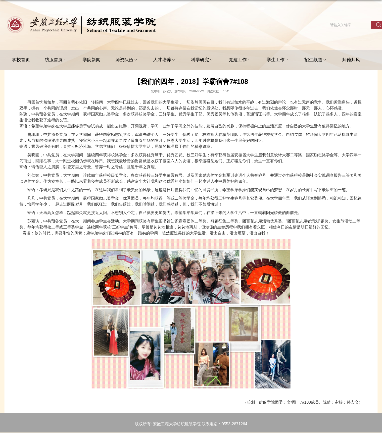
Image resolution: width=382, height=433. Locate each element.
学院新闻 (91, 59)
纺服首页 (56, 59)
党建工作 (240, 59)
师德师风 (351, 59)
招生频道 (315, 59)
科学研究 (202, 59)
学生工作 (278, 59)
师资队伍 (126, 59)
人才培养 (164, 59)
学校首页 (21, 59)
